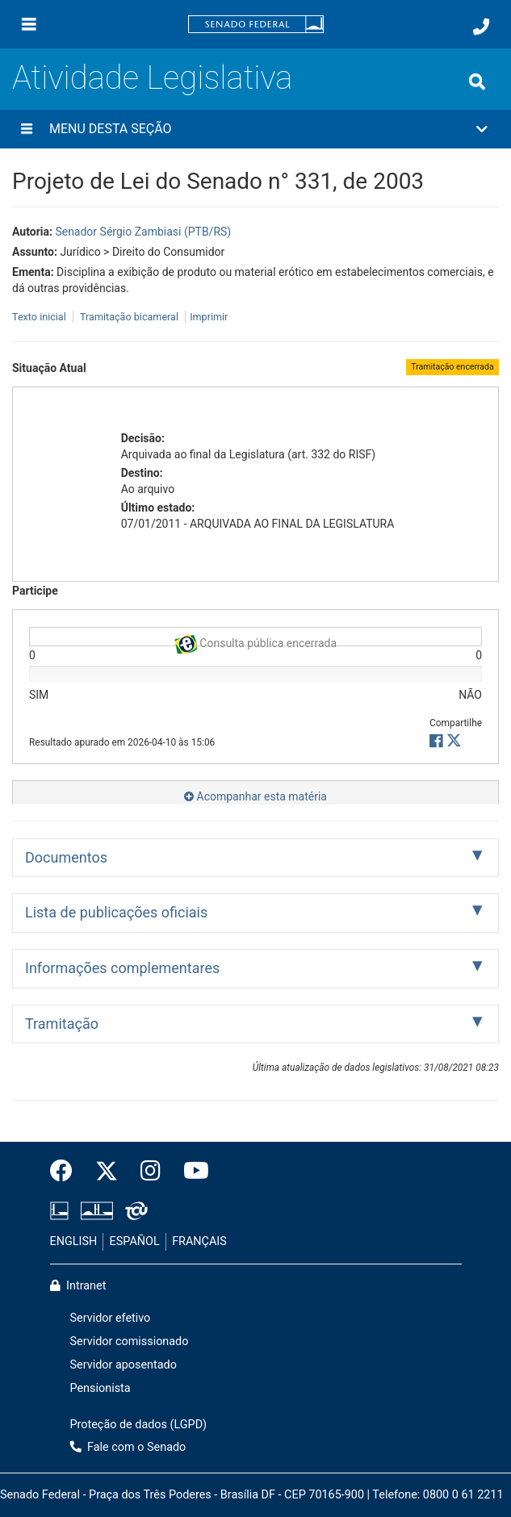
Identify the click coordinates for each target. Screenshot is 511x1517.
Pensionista (100, 1388)
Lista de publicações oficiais (116, 912)
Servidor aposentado (123, 1365)
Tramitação (61, 1023)
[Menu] (29, 24)
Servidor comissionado (129, 1341)
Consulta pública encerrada (255, 640)
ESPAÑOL (135, 1241)
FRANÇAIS (199, 1241)
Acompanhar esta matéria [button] (255, 796)
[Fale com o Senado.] (481, 26)
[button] (255, 129)
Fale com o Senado (128, 1447)
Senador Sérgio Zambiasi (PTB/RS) (143, 231)
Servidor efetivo (110, 1318)
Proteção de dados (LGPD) (138, 1424)
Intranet (78, 1286)
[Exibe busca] (477, 81)
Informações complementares (122, 967)
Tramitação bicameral (129, 317)
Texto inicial (40, 317)
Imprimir (209, 317)
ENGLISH (74, 1241)
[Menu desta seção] (26, 129)
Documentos (66, 857)
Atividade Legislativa (152, 78)
